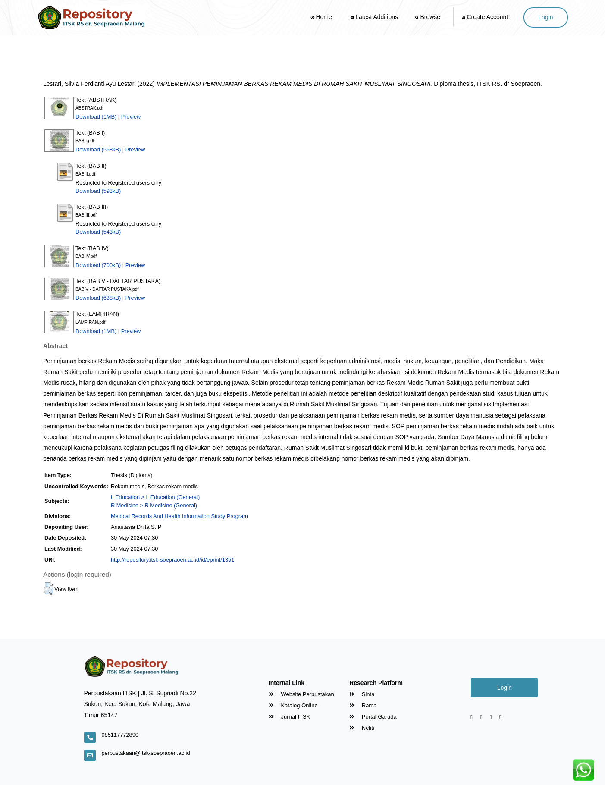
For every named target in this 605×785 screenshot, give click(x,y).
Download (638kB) (98, 298)
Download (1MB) (95, 116)
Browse (428, 16)
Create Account (485, 16)
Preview (131, 116)
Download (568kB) (98, 149)
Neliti (361, 728)
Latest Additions (374, 16)
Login (545, 17)
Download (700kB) (98, 265)
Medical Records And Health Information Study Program (179, 516)
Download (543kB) (98, 232)
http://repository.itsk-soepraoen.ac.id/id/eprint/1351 (172, 559)
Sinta (361, 694)
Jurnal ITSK (289, 716)
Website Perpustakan (301, 694)
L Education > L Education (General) (155, 497)
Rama (362, 705)
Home (322, 16)
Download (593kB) (98, 191)
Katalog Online (293, 705)
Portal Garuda (373, 716)
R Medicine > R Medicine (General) (154, 505)
